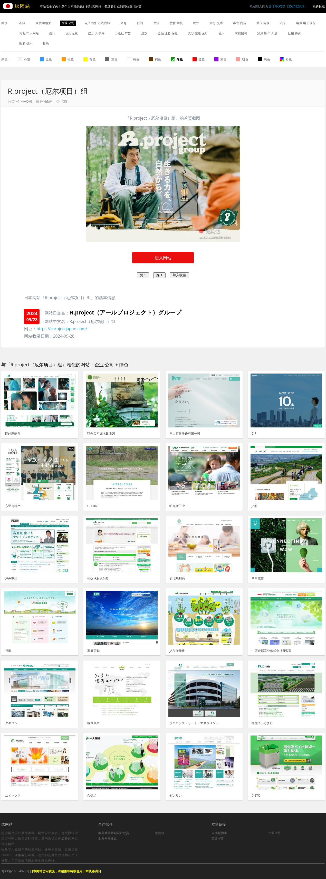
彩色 (286, 59)
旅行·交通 (216, 23)
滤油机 (159, 833)
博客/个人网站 (29, 33)
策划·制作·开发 (267, 33)
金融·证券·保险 (168, 33)
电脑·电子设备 (305, 23)
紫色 (220, 59)
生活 (156, 23)
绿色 (177, 59)
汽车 (283, 23)
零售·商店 (239, 23)
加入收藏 (179, 275)
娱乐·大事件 (96, 33)
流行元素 (71, 33)
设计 (52, 33)
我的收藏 (318, 6)
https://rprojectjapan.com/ (61, 328)
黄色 (89, 59)
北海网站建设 (107, 838)
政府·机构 (25, 43)
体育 (123, 23)
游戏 (144, 33)
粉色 (242, 59)
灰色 (111, 59)
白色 (133, 59)
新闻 (140, 23)
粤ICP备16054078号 (15, 871)
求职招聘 (241, 33)
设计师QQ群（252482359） (287, 6)
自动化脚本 (219, 833)
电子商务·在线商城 (97, 23)
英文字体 (218, 838)
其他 (46, 43)
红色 (199, 59)
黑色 (264, 59)
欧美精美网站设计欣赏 (113, 833)
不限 (22, 23)
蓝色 (46, 59)
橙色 (68, 59)
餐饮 (196, 23)
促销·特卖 (294, 33)
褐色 (155, 59)
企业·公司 (67, 23)
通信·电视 (263, 23)
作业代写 (274, 833)
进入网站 (163, 258)
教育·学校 (176, 23)
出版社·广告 (123, 33)
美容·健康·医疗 (198, 33)
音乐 (221, 33)
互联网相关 (43, 23)
